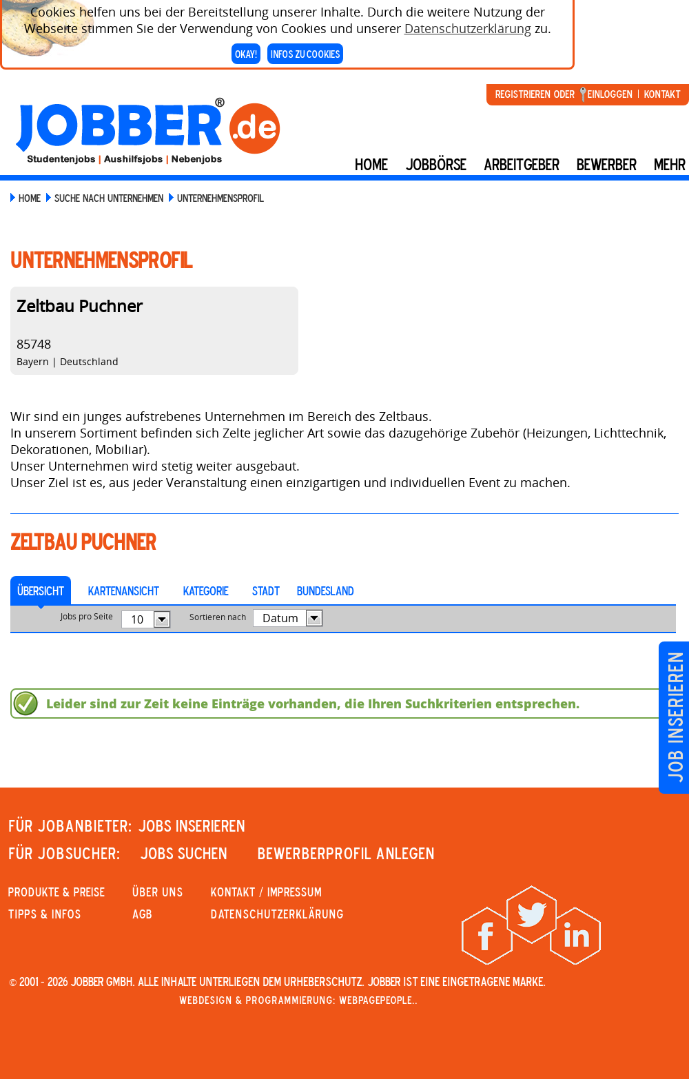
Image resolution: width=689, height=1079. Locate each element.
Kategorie (205, 590)
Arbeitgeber (521, 164)
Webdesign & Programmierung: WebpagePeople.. (298, 1000)
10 (137, 619)
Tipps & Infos (44, 913)
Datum (280, 618)
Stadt (266, 590)
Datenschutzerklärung (467, 24)
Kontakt (662, 94)
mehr (670, 164)
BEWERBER (607, 164)
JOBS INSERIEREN (191, 825)
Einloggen (610, 94)
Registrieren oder (535, 94)
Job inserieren (675, 717)
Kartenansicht (123, 590)
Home (371, 164)
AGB (142, 913)
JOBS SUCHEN (183, 853)
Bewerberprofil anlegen (346, 853)
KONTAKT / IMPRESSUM (266, 891)
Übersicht (40, 590)
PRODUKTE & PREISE (56, 891)
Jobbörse (435, 164)
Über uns (157, 891)
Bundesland (325, 590)
